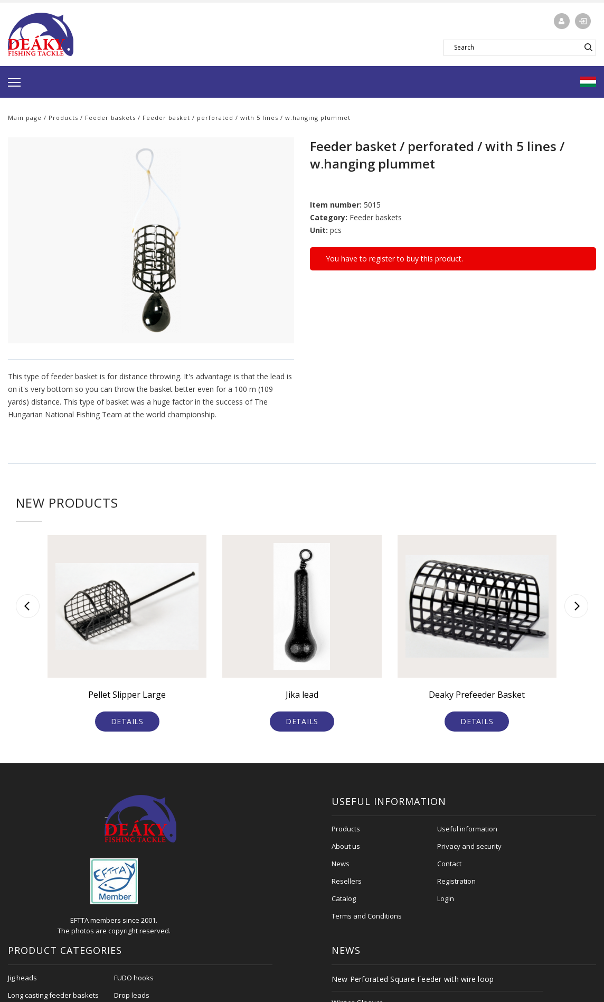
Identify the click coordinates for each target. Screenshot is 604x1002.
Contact (449, 863)
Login (445, 898)
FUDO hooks (134, 977)
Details (127, 721)
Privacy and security (469, 846)
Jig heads (22, 977)
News (341, 863)
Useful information (467, 829)
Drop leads (131, 995)
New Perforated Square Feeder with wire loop (413, 979)
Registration (456, 881)
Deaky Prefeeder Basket (477, 694)
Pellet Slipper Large (127, 694)
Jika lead (302, 694)
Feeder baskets (110, 117)
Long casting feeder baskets (53, 995)
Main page (25, 117)
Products (63, 117)
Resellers (347, 881)
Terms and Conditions (367, 916)
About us (346, 846)
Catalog (344, 898)
